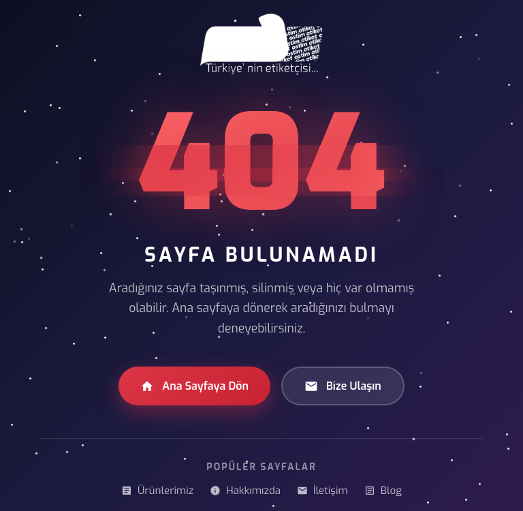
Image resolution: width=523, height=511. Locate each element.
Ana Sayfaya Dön (194, 386)
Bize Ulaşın (342, 386)
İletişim (322, 490)
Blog (383, 490)
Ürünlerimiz (157, 490)
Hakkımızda (245, 490)
